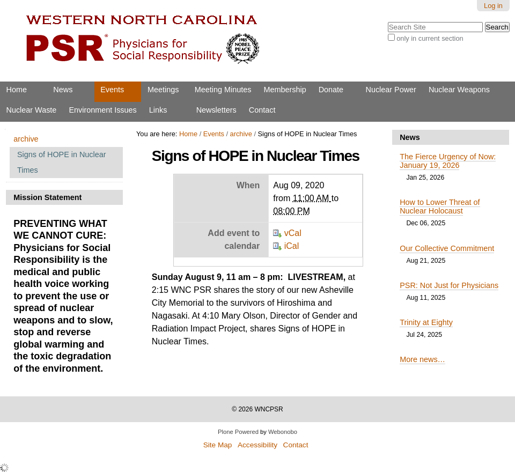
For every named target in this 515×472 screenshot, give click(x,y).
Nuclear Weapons (459, 89)
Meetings (163, 89)
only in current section (429, 38)
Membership (284, 89)
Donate (331, 89)
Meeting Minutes (223, 89)
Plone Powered (238, 432)
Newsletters (216, 110)
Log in (493, 6)
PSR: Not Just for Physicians (449, 285)
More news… (422, 359)
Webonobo (282, 432)
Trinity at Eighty (426, 322)
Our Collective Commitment (447, 248)
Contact (262, 110)
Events (112, 89)
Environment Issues (102, 110)
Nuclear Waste (31, 110)
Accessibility (257, 445)
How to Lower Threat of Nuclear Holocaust (440, 206)
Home (16, 89)
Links (158, 110)
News (62, 89)
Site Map (217, 445)
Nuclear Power (391, 89)
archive (241, 134)
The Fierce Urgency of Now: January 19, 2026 (448, 160)
